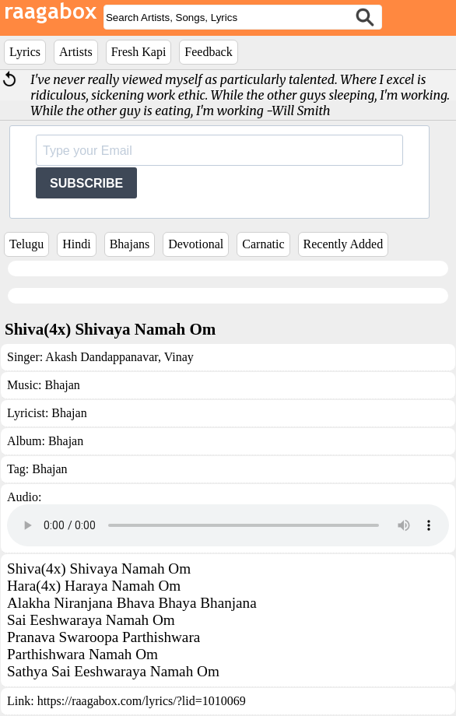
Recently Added (343, 244)
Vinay (177, 356)
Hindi (76, 244)
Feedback (208, 51)
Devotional (195, 244)
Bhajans (130, 244)
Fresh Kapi (139, 51)
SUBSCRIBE (86, 183)
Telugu (26, 244)
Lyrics (24, 51)
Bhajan (61, 384)
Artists (76, 51)
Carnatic (263, 244)
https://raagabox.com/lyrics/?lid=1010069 (141, 700)
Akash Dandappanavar (101, 356)
